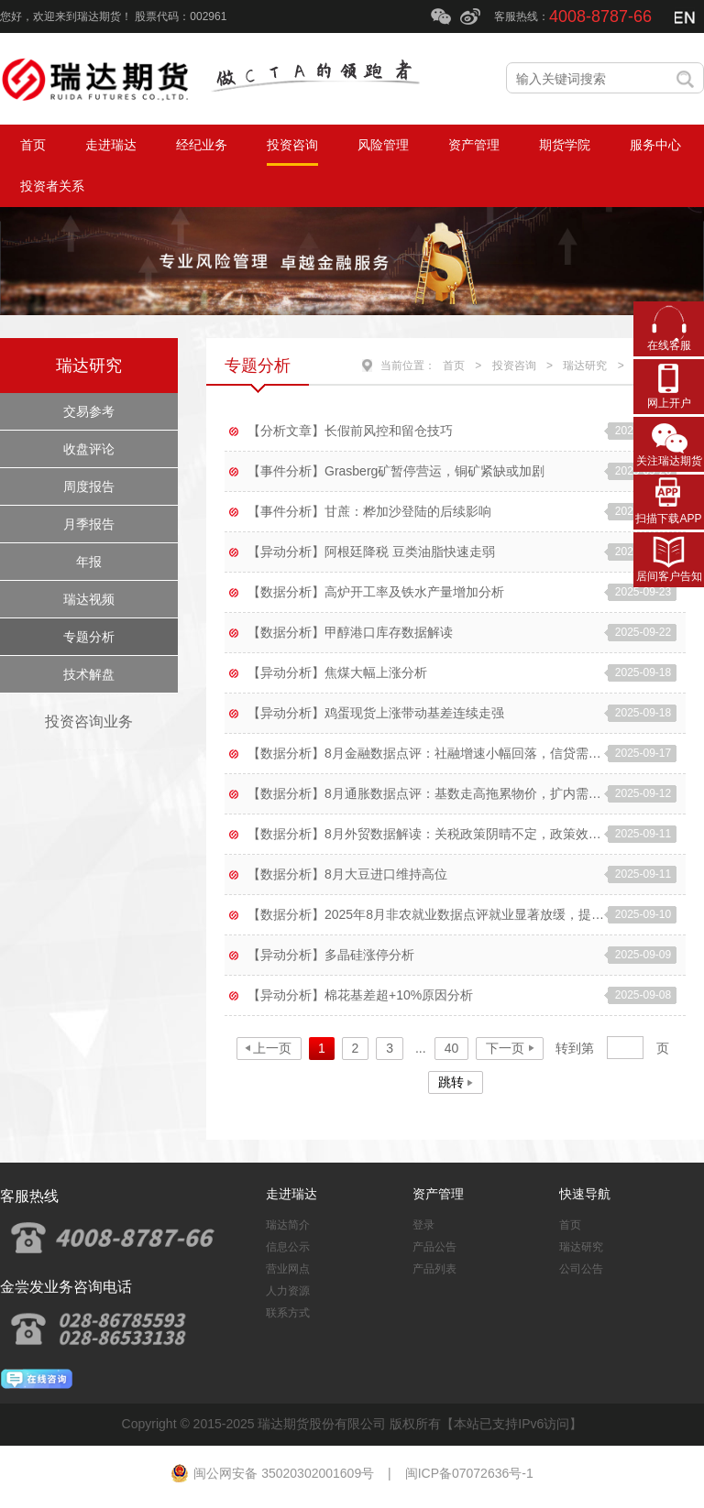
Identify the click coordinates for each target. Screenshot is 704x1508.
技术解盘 (89, 674)
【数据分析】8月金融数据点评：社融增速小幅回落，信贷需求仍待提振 (426, 753)
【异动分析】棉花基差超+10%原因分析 (360, 995)
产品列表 (434, 1268)
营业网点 (288, 1268)
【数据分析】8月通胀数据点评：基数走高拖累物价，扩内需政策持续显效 (426, 793)
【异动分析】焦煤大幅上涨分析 (337, 672)
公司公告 (581, 1268)
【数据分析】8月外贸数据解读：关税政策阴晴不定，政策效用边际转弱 (426, 833)
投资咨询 (514, 365)
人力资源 (288, 1290)
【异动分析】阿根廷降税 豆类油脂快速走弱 (371, 551)
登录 (423, 1224)
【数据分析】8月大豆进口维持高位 (347, 874)
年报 (89, 561)
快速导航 (584, 1193)
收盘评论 (89, 449)
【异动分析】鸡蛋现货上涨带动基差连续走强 (376, 712)
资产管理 (438, 1193)
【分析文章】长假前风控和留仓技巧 (350, 430)
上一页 (272, 1048)
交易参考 (89, 411)
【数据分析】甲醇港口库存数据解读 (350, 632)
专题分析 (89, 636)
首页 (454, 365)
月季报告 (89, 524)
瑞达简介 (288, 1224)
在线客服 (669, 345)
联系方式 (288, 1312)
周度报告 (89, 486)
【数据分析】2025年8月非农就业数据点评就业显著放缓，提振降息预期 (426, 914)
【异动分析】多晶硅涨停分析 (331, 954)
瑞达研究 (89, 365)
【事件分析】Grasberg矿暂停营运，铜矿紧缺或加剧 (396, 471)
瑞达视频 (89, 599)
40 (452, 1048)
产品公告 (434, 1246)
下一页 (505, 1048)
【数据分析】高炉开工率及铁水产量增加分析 (376, 592)
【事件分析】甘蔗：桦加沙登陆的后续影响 (369, 511)
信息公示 (288, 1246)
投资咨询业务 (89, 721)
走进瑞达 (291, 1193)
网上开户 (669, 403)
